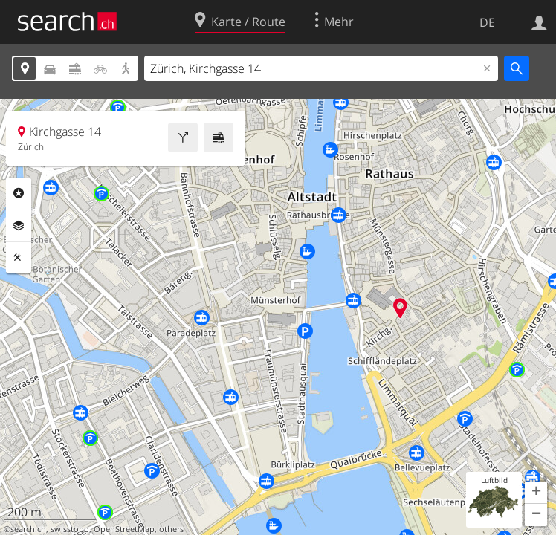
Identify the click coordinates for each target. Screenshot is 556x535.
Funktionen (18, 257)
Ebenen (18, 225)
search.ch (28, 529)
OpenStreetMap (124, 529)
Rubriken (18, 193)
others (171, 529)
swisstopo (70, 529)
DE (487, 22)
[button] (536, 493)
